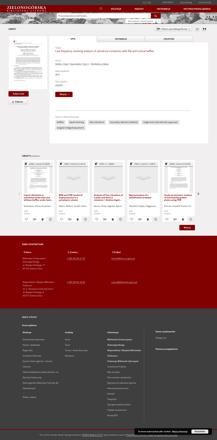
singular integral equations (70, 127)
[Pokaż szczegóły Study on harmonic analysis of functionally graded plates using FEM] (190, 219)
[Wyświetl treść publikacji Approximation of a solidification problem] (148, 219)
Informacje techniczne (118, 388)
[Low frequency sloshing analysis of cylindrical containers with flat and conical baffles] (28, 63)
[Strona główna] (100, 9)
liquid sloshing (77, 122)
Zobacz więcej (29, 397)
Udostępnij (186, 2)
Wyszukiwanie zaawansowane (140, 21)
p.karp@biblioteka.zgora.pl (124, 282)
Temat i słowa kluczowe (76, 350)
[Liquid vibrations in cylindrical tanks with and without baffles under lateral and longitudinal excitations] (38, 177)
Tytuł (67, 344)
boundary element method (123, 122)
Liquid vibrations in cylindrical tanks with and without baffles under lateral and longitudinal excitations (38, 197)
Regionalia (28, 350)
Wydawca (69, 355)
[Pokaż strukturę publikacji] (38, 164)
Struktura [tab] (169, 39)
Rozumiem (200, 431)
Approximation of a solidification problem (140, 196)
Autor (67, 339)
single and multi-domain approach (160, 122)
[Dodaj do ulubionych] (197, 29)
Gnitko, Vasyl (61, 64)
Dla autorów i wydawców (119, 377)
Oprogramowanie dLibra (119, 404)
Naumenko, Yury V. (79, 64)
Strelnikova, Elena (99, 64)
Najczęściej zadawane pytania (121, 382)
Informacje (163, 8)
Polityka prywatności (117, 409)
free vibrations (97, 122)
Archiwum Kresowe (32, 355)
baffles (60, 122)
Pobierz (17, 102)
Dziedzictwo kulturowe (33, 339)
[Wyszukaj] (156, 15)
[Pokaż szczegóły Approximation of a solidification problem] (155, 219)
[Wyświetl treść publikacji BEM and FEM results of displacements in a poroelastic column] (78, 219)
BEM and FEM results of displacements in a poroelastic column (70, 197)
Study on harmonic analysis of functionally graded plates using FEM (178, 197)
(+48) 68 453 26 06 (76, 282)
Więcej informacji (180, 432)
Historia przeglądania (197, 8)
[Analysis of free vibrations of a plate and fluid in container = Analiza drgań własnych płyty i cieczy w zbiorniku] (108, 177)
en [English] (149, 3)
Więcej (187, 227)
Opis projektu (113, 372)
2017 (57, 74)
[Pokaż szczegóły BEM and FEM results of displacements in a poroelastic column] (85, 219)
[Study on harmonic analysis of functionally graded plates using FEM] (178, 177)
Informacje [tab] (121, 39)
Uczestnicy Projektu (116, 366)
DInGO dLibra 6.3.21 (92, 434)
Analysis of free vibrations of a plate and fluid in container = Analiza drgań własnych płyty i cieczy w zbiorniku (108, 197)
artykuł (58, 85)
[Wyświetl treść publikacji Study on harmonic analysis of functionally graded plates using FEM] (183, 219)
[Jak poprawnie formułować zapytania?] (158, 21)
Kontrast (168, 2)
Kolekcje (116, 8)
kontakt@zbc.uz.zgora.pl (123, 258)
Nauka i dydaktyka (31, 344)
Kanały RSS (112, 415)
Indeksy (139, 8)
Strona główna (29, 325)
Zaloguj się (205, 2)
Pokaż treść (18, 93)
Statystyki (111, 399)
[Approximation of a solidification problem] (143, 177)
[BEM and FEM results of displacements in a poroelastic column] (73, 177)
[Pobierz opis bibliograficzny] (34, 219)
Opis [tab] (73, 39)
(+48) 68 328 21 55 (76, 258)
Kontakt (111, 393)
